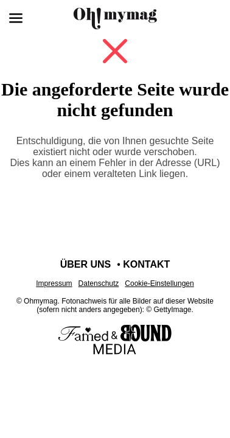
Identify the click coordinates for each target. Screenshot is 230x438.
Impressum (54, 283)
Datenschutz (98, 283)
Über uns (85, 264)
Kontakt (146, 264)
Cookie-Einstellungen (159, 283)
